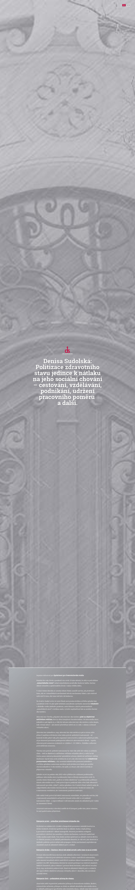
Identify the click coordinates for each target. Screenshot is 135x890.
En (128, 5)
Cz (123, 5)
